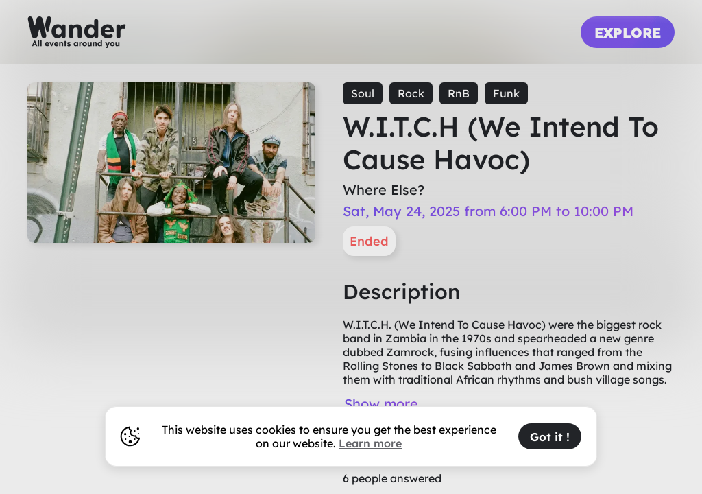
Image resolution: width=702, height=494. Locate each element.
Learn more (370, 443)
